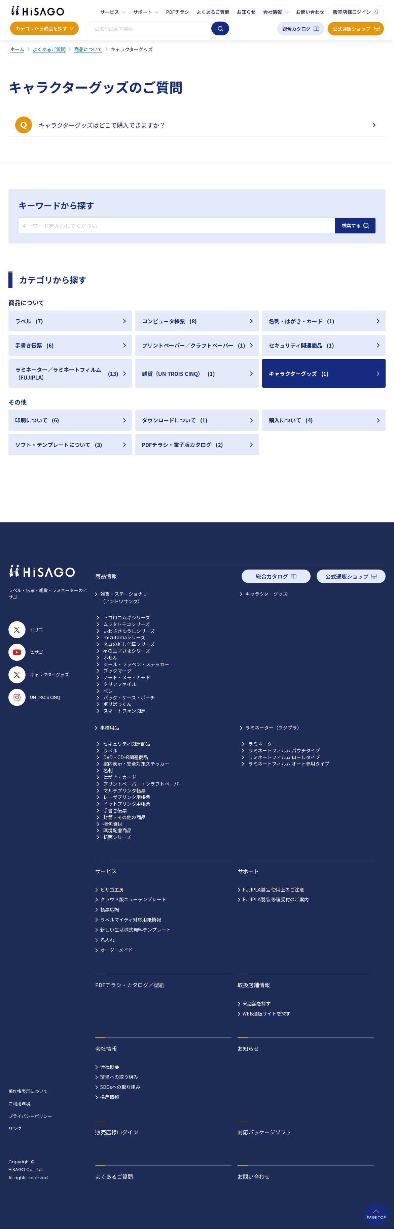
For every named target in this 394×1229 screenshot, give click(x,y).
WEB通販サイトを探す (267, 1013)
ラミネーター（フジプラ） (273, 727)
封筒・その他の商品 (124, 817)
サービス (109, 11)
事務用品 (109, 727)
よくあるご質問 (212, 11)
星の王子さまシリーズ (126, 651)
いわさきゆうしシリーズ (129, 631)
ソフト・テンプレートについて (58, 445)
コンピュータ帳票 (169, 321)
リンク (15, 1128)
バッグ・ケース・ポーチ (129, 698)
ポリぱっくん (117, 704)
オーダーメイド (116, 949)
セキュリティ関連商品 (301, 345)
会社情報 (272, 11)
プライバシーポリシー (30, 1116)
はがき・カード (119, 777)
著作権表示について (28, 1091)
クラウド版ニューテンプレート (133, 899)
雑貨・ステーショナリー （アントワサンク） (126, 597)
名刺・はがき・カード (301, 321)
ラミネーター (262, 744)
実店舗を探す (257, 1003)
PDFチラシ (177, 11)
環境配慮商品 (117, 830)
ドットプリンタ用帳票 (126, 804)
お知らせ (246, 11)
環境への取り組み (119, 1076)
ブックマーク (117, 671)
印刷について (37, 420)
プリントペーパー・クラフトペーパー (143, 784)
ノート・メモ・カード (126, 677)
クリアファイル (119, 684)
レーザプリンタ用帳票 (126, 797)
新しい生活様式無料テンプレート (135, 929)
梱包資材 (112, 824)
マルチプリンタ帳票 (124, 791)
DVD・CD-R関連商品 (125, 757)
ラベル (29, 321)
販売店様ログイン (352, 11)
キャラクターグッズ (299, 373)
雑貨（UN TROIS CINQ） (178, 373)
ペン (108, 691)
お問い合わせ (310, 11)
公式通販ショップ (351, 28)
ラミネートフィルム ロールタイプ (284, 757)
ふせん (110, 657)
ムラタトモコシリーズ (126, 624)
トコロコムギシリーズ (126, 617)
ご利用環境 (19, 1103)
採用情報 (109, 1097)
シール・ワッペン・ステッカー (136, 664)
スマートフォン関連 (124, 711)
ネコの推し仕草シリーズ (129, 644)
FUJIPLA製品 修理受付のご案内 (276, 899)
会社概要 (109, 1066)
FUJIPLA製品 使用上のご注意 (273, 889)
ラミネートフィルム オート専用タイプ (288, 764)
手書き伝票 (34, 345)
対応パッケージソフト (264, 1132)
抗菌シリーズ (117, 837)
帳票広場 (109, 909)
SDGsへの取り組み (120, 1087)
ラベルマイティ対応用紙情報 (130, 919)
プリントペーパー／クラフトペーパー (193, 345)
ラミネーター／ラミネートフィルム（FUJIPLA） (66, 373)
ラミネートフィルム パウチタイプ (284, 750)
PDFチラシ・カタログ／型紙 (130, 985)
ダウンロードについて (175, 420)
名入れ (107, 939)
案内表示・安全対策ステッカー (136, 764)
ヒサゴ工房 (112, 889)
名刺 (108, 770)
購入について (291, 420)
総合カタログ (296, 28)
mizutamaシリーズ (124, 637)
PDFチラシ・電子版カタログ (182, 445)
